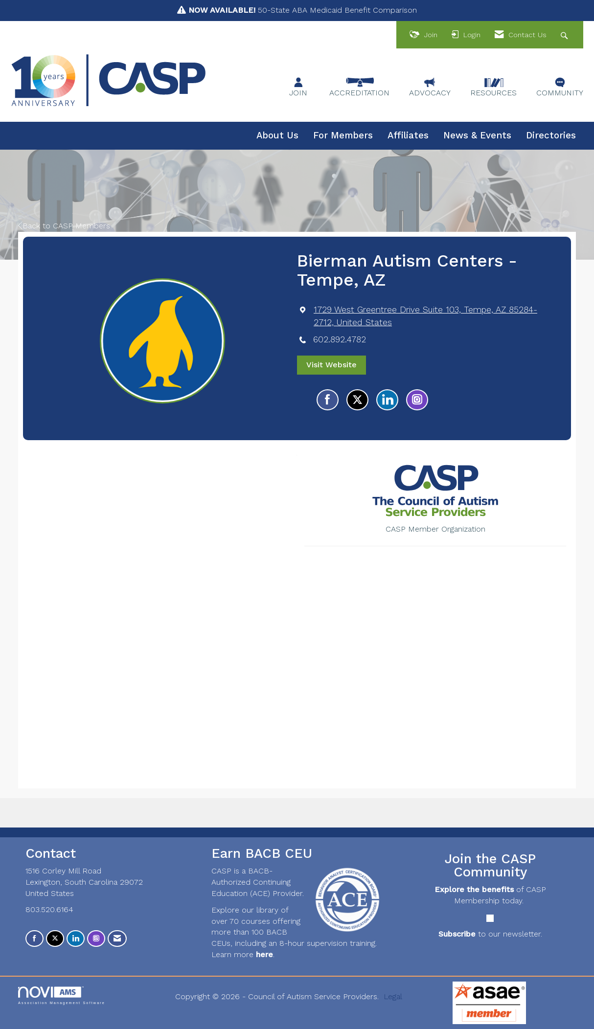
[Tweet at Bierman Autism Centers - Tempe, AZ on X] (357, 400)
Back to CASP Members (64, 225)
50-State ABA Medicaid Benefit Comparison (302, 10)
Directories (551, 135)
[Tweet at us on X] (55, 938)
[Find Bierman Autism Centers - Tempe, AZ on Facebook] (328, 400)
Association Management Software (61, 995)
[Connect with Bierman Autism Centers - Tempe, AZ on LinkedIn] (387, 400)
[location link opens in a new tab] (435, 316)
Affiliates (408, 135)
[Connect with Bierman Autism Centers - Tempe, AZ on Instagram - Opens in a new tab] (417, 400)
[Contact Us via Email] (117, 938)
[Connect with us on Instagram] (96, 938)
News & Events (477, 135)
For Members (343, 135)
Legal (393, 996)
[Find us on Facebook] (34, 938)
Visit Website (331, 364)
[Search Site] (565, 34)
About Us (277, 135)
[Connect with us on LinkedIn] (76, 938)
